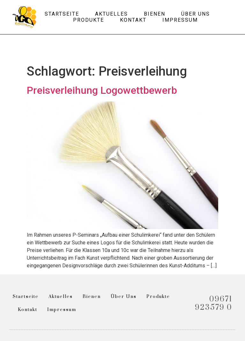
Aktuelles (111, 14)
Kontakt (133, 20)
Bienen (154, 14)
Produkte (88, 20)
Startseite (62, 14)
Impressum (180, 20)
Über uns (195, 14)
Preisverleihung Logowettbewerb (102, 90)
